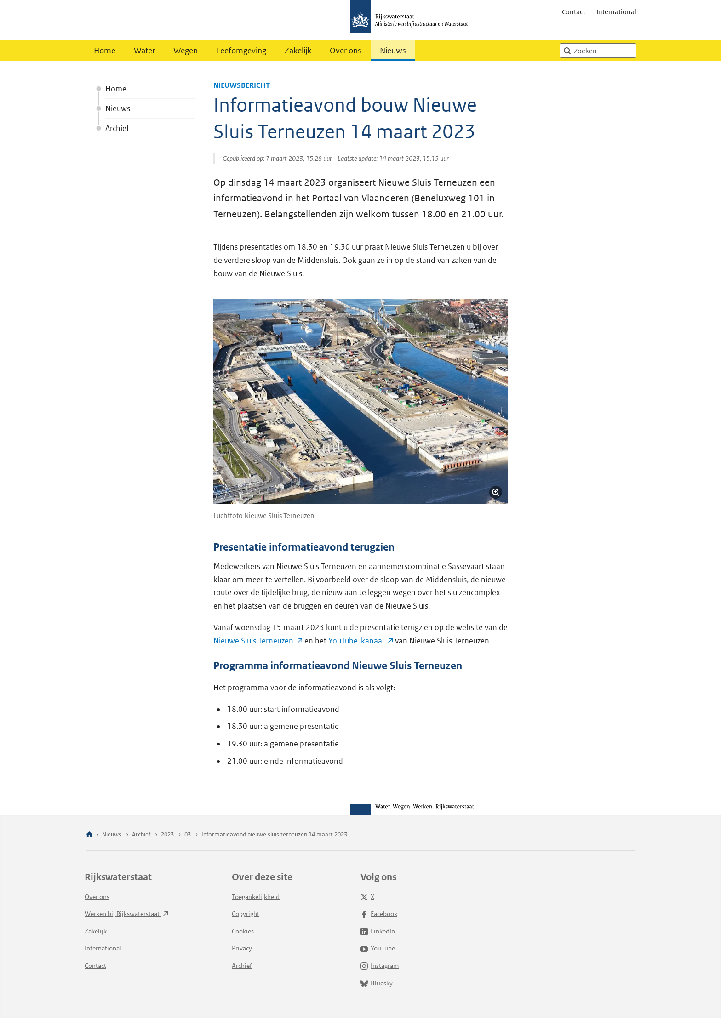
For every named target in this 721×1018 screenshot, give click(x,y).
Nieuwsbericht (241, 85)
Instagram (379, 965)
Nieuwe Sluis (258, 641)
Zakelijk (298, 50)
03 (187, 834)
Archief (117, 128)
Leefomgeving (241, 50)
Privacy (242, 948)
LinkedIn (377, 931)
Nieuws (393, 50)
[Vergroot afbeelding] (495, 492)
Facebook (378, 914)
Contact (573, 11)
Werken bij (126, 914)
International (616, 11)
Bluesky (376, 983)
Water (144, 50)
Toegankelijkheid (256, 897)
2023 (167, 834)
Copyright (245, 914)
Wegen (185, 50)
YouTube (377, 948)
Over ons (345, 50)
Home (104, 50)
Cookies (243, 931)
